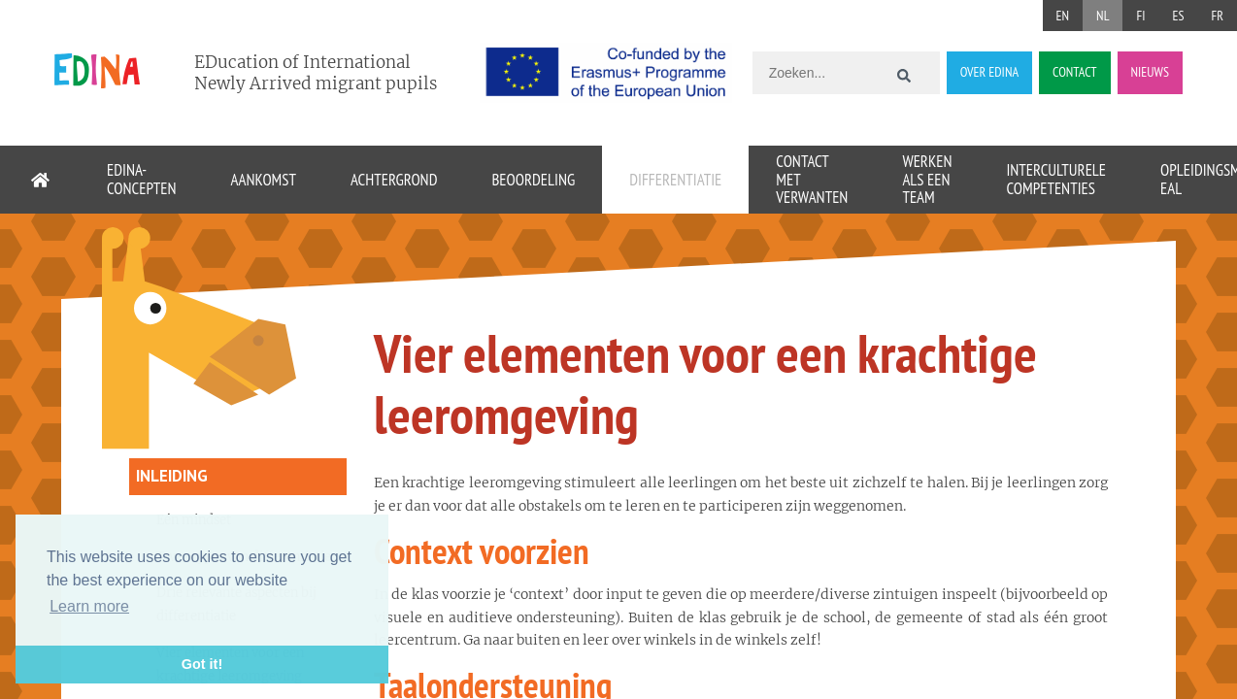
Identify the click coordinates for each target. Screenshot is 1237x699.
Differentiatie (675, 179)
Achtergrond (394, 179)
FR (1217, 15)
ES (1178, 15)
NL (1102, 15)
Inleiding (172, 475)
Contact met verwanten (812, 179)
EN (1063, 15)
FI (1140, 15)
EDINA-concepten (142, 179)
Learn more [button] (89, 606)
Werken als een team (927, 179)
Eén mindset (193, 520)
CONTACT (1074, 72)
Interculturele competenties (1056, 179)
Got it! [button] (202, 664)
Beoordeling (533, 179)
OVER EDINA (989, 72)
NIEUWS (1150, 72)
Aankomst (263, 179)
